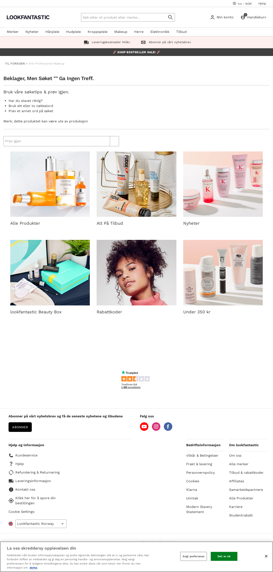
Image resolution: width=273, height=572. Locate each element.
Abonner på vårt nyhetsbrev (165, 42)
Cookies (192, 481)
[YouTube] (144, 430)
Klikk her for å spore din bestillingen (32, 500)
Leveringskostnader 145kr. (106, 42)
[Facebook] (168, 430)
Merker (13, 32)
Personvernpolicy (200, 473)
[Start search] (170, 17)
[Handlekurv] (254, 17)
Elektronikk (159, 32)
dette (33, 567)
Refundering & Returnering (34, 472)
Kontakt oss (22, 489)
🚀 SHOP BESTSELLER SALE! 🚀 (136, 52)
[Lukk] (266, 556)
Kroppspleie (97, 32)
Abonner (20, 427)
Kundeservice (23, 455)
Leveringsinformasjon (30, 481)
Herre (139, 32)
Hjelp (262, 3)
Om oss (235, 455)
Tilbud (181, 32)
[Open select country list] (41, 523)
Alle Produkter (241, 498)
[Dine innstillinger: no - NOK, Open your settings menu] (242, 3)
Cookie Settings (21, 512)
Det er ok (224, 556)
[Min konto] (222, 17)
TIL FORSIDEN (15, 63)
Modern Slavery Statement (199, 509)
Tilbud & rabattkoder (246, 473)
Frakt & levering (199, 464)
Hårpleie (52, 32)
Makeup (120, 32)
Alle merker (238, 464)
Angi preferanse (194, 556)
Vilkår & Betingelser (202, 455)
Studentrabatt (241, 515)
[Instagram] (156, 430)
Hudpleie (73, 32)
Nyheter (32, 32)
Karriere (236, 507)
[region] (136, 556)
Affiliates (236, 481)
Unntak (192, 498)
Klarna (191, 490)
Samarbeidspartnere (246, 490)
